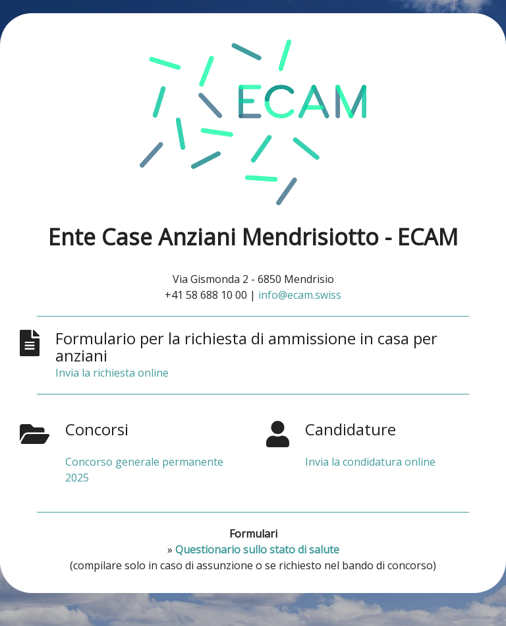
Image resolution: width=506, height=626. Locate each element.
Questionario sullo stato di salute (257, 549)
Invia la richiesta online (112, 372)
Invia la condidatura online (370, 461)
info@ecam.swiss (299, 295)
